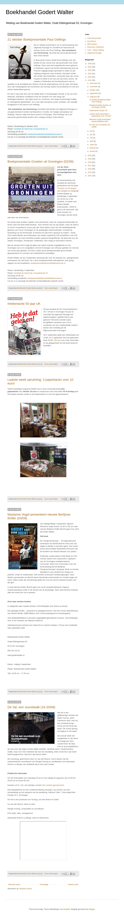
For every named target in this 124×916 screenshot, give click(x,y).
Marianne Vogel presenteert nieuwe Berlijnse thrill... (100, 120)
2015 (90, 172)
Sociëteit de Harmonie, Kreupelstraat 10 (31, 129)
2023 (90, 74)
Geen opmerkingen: (51, 146)
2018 (90, 162)
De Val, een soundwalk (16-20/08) (31, 707)
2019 (90, 159)
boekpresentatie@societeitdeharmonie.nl (45, 134)
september (94, 93)
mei (91, 138)
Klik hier (57, 340)
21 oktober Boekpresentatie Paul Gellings (36, 39)
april (92, 141)
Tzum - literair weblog (95, 50)
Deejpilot (66, 909)
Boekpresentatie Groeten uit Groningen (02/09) (40, 161)
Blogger (92, 909)
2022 (90, 77)
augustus (93, 97)
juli (91, 131)
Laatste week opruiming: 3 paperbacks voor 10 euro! (100, 115)
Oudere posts (73, 884)
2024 (90, 70)
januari (92, 151)
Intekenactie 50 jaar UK (24, 303)
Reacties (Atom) (25, 889)
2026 (90, 64)
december (94, 83)
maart (92, 145)
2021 (90, 80)
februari (93, 148)
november (94, 87)
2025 (90, 67)
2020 (90, 156)
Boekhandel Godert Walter (40, 12)
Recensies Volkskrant (95, 47)
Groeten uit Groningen (67, 188)
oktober (93, 90)
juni (91, 135)
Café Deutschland (94, 38)
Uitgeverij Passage (94, 53)
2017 (90, 166)
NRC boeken (92, 44)
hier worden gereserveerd (53, 785)
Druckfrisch (91, 41)
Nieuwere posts (14, 884)
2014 (90, 176)
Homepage (44, 884)
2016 (90, 169)
